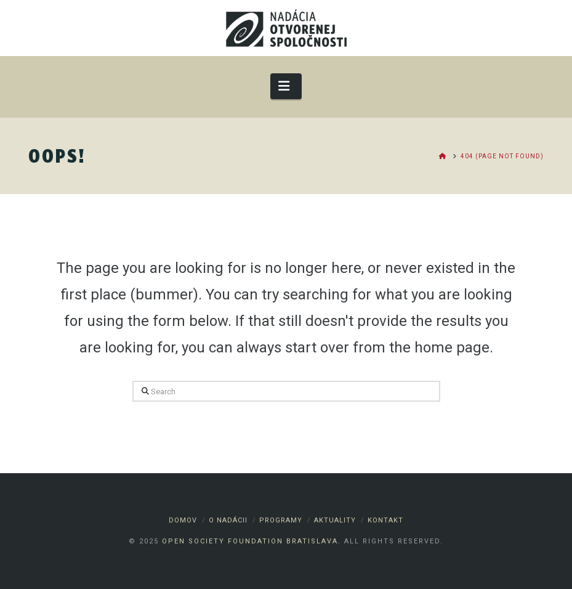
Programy (280, 520)
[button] (286, 86)
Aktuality (335, 520)
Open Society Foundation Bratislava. (251, 541)
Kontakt (385, 520)
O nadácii (228, 520)
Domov (183, 520)
